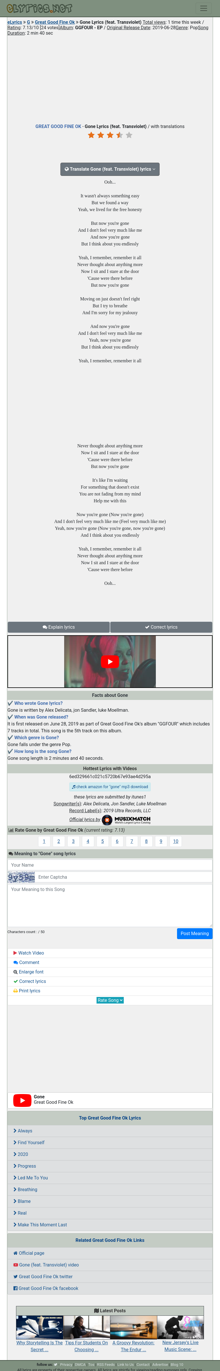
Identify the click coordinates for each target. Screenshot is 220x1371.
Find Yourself (28, 1142)
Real (20, 1213)
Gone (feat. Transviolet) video (46, 1265)
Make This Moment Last (40, 1225)
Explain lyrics (59, 627)
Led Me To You (30, 1178)
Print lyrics (26, 991)
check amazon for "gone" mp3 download (110, 786)
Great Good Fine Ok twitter (42, 1276)
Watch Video (28, 953)
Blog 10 (177, 1364)
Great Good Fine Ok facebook (45, 1288)
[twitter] (55, 1364)
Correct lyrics (161, 627)
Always (22, 1131)
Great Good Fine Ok (55, 22)
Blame (22, 1201)
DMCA (80, 1364)
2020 (20, 1154)
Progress (24, 1166)
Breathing (25, 1189)
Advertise (160, 1364)
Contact (143, 1364)
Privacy (66, 1364)
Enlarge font (28, 972)
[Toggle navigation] (204, 8)
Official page (28, 1253)
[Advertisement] (110, 78)
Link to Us (125, 1364)
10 (175, 841)
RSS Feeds (106, 1364)
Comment (26, 962)
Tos (91, 1364)
